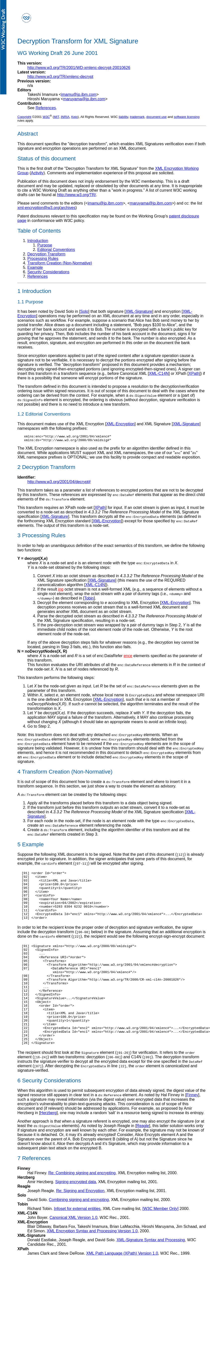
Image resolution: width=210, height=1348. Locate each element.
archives (68, 208)
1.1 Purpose (30, 301)
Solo (84, 311)
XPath (194, 373)
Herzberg (48, 1144)
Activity (37, 173)
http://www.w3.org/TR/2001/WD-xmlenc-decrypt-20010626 (78, 68)
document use (156, 117)
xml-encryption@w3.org (38, 208)
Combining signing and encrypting (79, 1231)
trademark (137, 117)
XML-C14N (159, 373)
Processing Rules (42, 258)
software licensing (187, 117)
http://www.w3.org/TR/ (76, 195)
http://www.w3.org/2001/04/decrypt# (59, 483)
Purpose (44, 245)
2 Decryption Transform (46, 468)
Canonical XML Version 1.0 (73, 1249)
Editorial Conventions (56, 250)
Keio (74, 117)
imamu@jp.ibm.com (79, 94)
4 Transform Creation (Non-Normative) (64, 773)
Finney (192, 1126)
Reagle (142, 1157)
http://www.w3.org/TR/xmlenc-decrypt (60, 76)
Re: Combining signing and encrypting (81, 1204)
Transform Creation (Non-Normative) (59, 263)
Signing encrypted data (75, 1213)
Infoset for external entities (77, 1240)
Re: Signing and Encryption (80, 1222)
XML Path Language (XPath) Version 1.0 (122, 1284)
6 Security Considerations (49, 1112)
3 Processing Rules (41, 537)
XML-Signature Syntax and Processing (150, 1271)
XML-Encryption (120, 424)
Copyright (24, 117)
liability (123, 117)
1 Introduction (34, 291)
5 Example (30, 846)
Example (35, 267)
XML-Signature (139, 311)
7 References (34, 1189)
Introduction (37, 241)
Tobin (89, 600)
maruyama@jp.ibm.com (84, 99)
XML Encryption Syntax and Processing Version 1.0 (92, 1262)
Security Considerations (48, 272)
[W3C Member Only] (160, 1240)
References (46, 108)
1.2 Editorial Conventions (43, 414)
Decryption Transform (46, 254)
